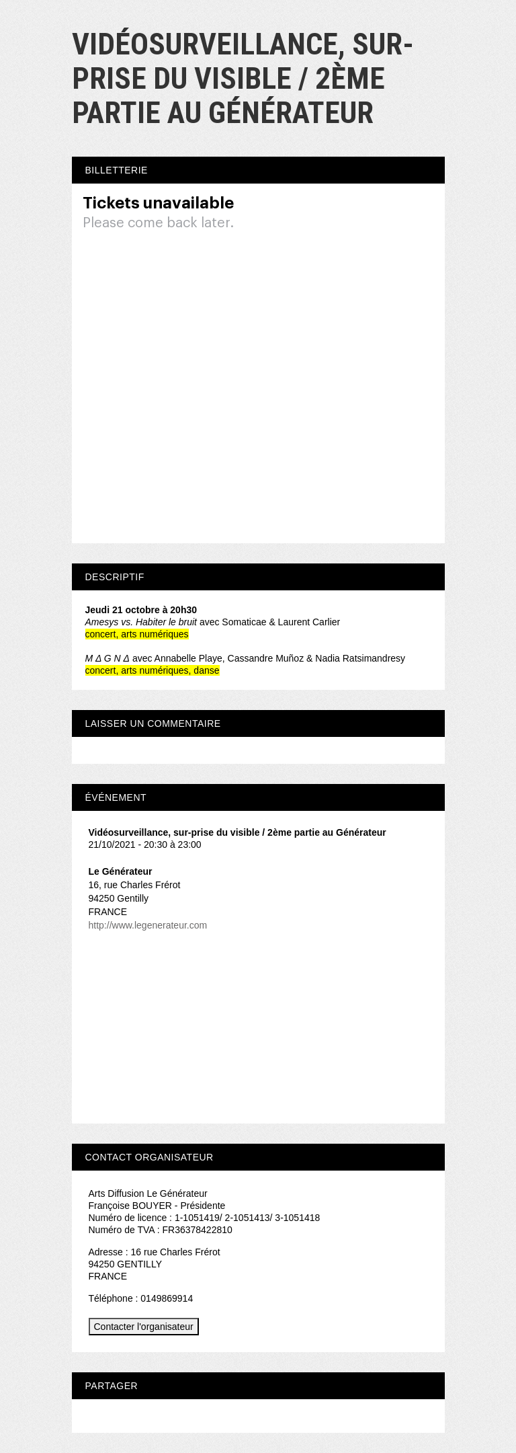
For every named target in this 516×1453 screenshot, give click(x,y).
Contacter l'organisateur (144, 1326)
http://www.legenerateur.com (148, 925)
